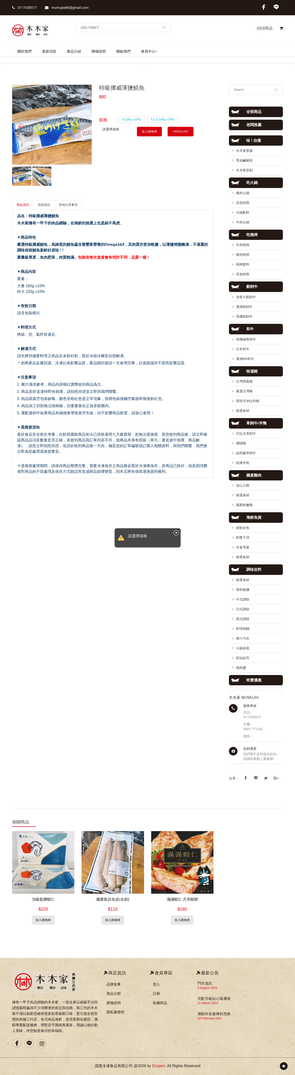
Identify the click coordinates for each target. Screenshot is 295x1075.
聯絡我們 (123, 51)
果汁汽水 (242, 638)
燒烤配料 (242, 264)
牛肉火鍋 (242, 222)
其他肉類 (242, 203)
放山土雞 (242, 485)
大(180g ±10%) (131, 119)
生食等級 (242, 547)
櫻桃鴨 (241, 443)
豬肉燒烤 (242, 254)
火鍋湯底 (242, 648)
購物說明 (99, 51)
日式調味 (242, 609)
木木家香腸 (244, 151)
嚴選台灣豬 (244, 391)
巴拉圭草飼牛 (246, 433)
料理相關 (242, 629)
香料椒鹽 (242, 590)
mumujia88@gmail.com (67, 7)
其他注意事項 (68, 205)
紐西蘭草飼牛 (246, 453)
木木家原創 (244, 170)
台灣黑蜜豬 (244, 381)
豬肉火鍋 (242, 193)
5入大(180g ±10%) (162, 119)
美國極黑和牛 (246, 339)
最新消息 (49, 51)
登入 (156, 984)
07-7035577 (24, 7)
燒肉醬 (241, 668)
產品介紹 (74, 51)
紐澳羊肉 (242, 463)
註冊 (156, 993)
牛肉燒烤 (242, 245)
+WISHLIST (180, 131)
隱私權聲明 (115, 1012)
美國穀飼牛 (244, 316)
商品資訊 (23, 205)
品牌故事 (113, 984)
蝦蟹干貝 (242, 537)
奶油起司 (242, 658)
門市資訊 (205, 983)
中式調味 (242, 599)
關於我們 (24, 51)
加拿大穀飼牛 (246, 297)
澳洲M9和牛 (245, 359)
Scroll (284, 1066)
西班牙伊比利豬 (247, 401)
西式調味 (242, 619)
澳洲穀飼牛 (244, 307)
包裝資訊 (44, 205)
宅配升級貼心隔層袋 (214, 998)
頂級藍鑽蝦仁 (43, 899)
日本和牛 (242, 349)
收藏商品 (160, 1003)
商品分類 (113, 993)
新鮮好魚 (242, 528)
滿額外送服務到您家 (214, 1014)
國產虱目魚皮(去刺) (112, 899)
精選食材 (242, 411)
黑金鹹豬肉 (244, 160)
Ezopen (158, 1066)
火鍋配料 (242, 212)
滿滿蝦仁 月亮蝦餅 (182, 899)
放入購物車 (149, 131)
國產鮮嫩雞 (244, 505)
